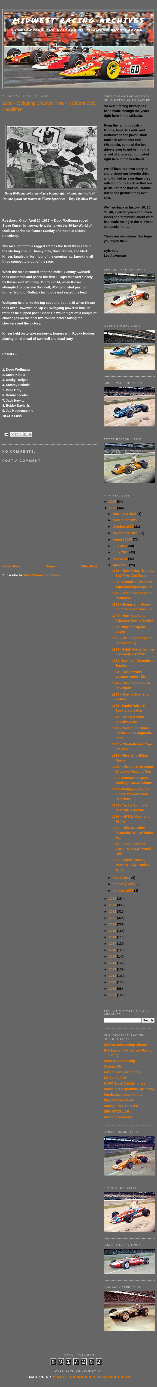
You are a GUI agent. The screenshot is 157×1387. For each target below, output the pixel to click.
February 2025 (124, 884)
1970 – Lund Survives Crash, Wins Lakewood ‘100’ (131, 848)
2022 (113, 911)
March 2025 (122, 878)
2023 (113, 905)
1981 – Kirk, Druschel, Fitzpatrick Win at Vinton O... (132, 832)
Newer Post (11, 566)
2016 (113, 950)
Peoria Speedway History (123, 1095)
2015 (113, 956)
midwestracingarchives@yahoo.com (91, 1377)
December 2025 (125, 514)
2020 (113, 924)
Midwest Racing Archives (79, 20)
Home (50, 566)
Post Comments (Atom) (42, 575)
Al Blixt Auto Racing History (125, 1045)
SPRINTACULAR (116, 1111)
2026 (113, 501)
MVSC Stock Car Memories (124, 1083)
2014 (113, 963)
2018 (113, 937)
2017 (113, 943)
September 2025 (125, 533)
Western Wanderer (118, 1117)
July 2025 (120, 546)
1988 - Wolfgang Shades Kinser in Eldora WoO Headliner (130, 794)
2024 (113, 898)
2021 (113, 918)
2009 (113, 995)
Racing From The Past (121, 1106)
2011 (113, 982)
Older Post (89, 566)
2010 (113, 988)
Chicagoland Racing (119, 1061)
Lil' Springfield (115, 1078)
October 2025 (123, 526)
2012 (113, 976)
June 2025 (121, 552)
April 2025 (121, 565)
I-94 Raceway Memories (122, 1072)
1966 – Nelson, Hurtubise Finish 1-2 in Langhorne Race (132, 733)
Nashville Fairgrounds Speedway (129, 1089)
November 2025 (125, 520)
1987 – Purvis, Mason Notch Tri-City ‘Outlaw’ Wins (131, 864)
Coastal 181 (113, 1066)
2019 (113, 931)
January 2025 (123, 890)
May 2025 (120, 559)
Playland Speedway (119, 1100)
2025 (113, 508)
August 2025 (123, 539)
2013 (113, 969)
